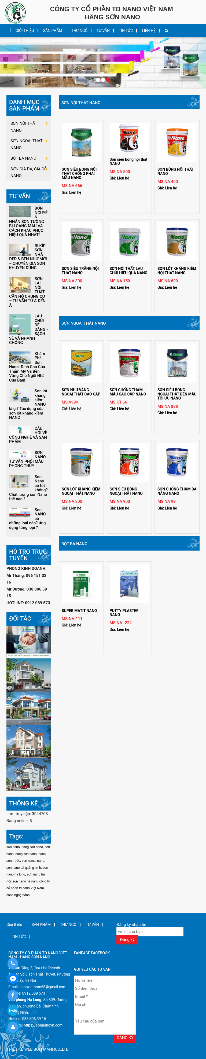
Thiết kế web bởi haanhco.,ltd (37, 1049)
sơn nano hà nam (25, 881)
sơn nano (13, 847)
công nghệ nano (18, 895)
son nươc (28, 861)
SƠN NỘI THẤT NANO (81, 102)
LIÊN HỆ (149, 30)
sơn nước (13, 861)
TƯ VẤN (103, 30)
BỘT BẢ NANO (74, 543)
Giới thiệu (25, 30)
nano (42, 854)
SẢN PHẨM (52, 30)
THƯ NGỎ (79, 30)
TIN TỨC (126, 30)
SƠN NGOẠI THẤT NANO (83, 323)
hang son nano (25, 854)
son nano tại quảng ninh (23, 868)
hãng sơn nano (32, 847)
